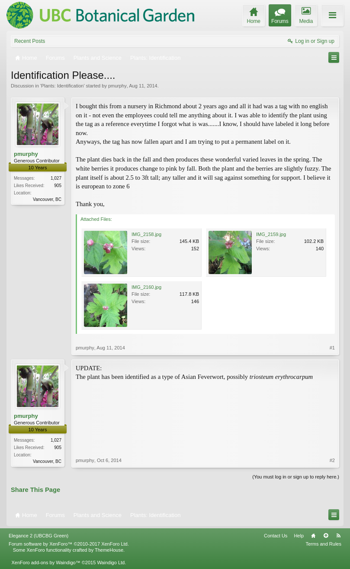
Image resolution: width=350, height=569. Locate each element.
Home (313, 536)
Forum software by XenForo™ (69, 543)
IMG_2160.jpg (146, 287)
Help (299, 535)
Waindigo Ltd (111, 562)
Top (326, 536)
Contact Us (275, 535)
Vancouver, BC (47, 199)
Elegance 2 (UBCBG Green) (38, 535)
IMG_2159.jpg (271, 234)
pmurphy (117, 85)
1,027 (56, 178)
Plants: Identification (62, 85)
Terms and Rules (323, 543)
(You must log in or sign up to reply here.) (295, 476)
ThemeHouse (109, 550)
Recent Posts (29, 41)
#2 (332, 460)
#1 (332, 347)
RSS (338, 536)
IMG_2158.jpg (146, 234)
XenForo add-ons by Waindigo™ (45, 562)
